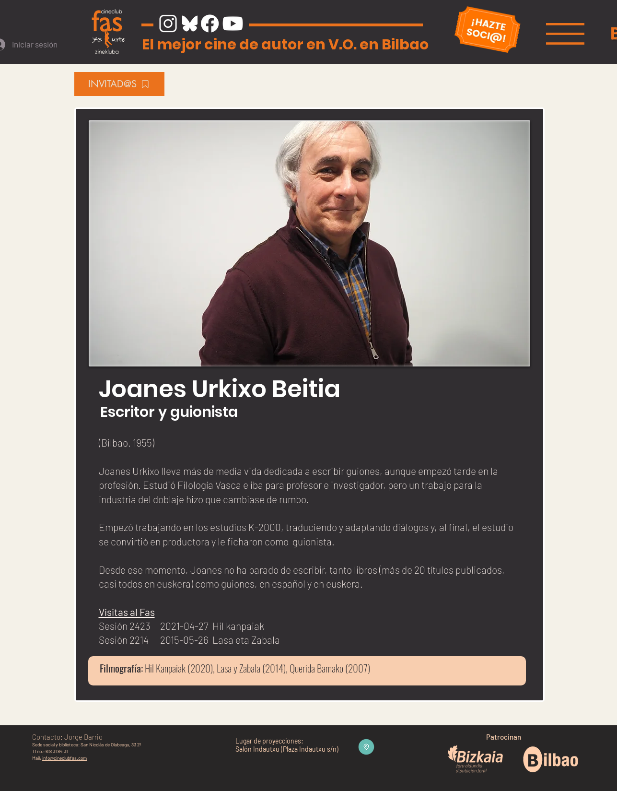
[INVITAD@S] (119, 84)
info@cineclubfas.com (64, 758)
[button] (565, 34)
